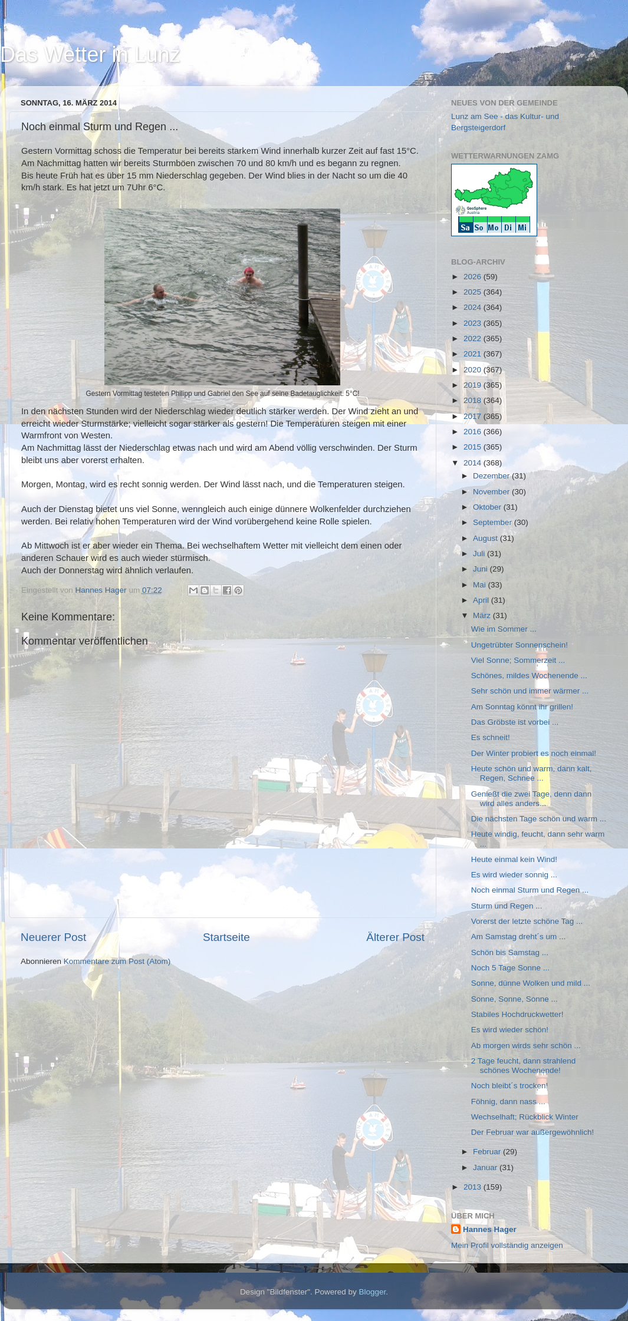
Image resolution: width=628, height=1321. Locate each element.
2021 (473, 353)
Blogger (372, 1291)
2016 (473, 431)
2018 (473, 400)
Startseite (226, 937)
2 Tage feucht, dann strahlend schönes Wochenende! (523, 1065)
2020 (473, 369)
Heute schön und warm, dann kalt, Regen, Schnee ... (531, 773)
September (493, 522)
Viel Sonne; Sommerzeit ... (518, 660)
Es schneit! (490, 737)
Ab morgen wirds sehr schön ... (526, 1045)
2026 (473, 276)
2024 (473, 307)
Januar (486, 1167)
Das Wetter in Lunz (90, 54)
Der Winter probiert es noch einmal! (533, 753)
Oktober (488, 507)
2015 (473, 446)
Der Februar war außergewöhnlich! (532, 1132)
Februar (488, 1151)
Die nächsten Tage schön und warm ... (538, 818)
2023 (473, 323)
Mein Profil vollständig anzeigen (507, 1245)
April (482, 600)
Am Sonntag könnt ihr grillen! (522, 706)
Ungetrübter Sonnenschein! (519, 644)
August (486, 538)
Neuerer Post (53, 937)
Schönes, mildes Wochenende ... (529, 675)
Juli (480, 553)
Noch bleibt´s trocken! (509, 1085)
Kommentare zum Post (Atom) (117, 961)
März (483, 615)
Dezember (492, 475)
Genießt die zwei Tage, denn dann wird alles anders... (531, 799)
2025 (473, 292)
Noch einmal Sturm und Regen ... (530, 890)
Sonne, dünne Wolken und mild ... (530, 983)
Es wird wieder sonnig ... (514, 874)
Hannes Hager (490, 1229)
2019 (473, 385)
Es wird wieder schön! (509, 1029)
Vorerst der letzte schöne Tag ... (527, 921)
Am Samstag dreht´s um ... (518, 936)
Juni (481, 568)
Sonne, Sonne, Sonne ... (514, 999)
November (492, 491)
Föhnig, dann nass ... (508, 1101)
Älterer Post (395, 937)
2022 (473, 338)
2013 (473, 1187)
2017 (473, 416)
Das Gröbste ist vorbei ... (515, 722)
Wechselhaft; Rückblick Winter (524, 1116)
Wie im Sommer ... (504, 629)
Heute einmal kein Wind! (514, 859)
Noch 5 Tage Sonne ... (510, 967)
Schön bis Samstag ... (509, 952)
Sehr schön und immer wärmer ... (530, 690)
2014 (473, 462)
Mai (480, 584)
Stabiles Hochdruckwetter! (517, 1014)
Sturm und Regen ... (506, 905)
